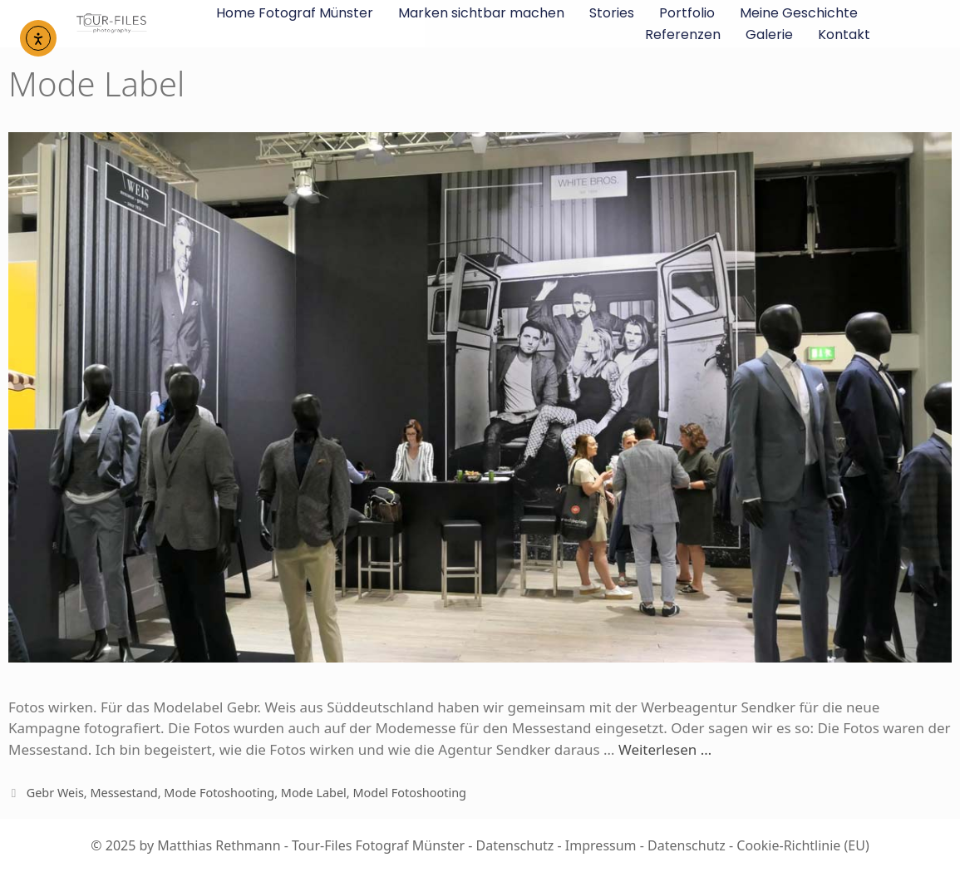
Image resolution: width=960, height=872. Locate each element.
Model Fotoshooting (409, 793)
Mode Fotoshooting (219, 793)
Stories (611, 12)
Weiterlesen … (664, 749)
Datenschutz (515, 845)
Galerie (769, 34)
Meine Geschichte (799, 12)
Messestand (123, 793)
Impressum (601, 845)
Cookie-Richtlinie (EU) (802, 845)
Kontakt (844, 34)
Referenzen (683, 34)
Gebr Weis (55, 793)
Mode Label (314, 793)
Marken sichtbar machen (481, 12)
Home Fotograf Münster (294, 12)
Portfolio (687, 12)
